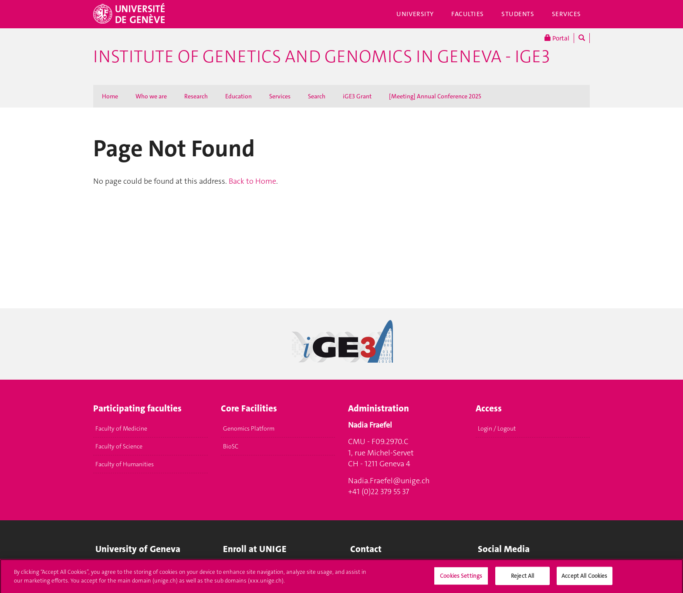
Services (567, 14)
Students (517, 14)
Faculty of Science (118, 446)
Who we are (151, 96)
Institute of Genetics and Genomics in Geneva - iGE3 (321, 56)
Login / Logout (497, 428)
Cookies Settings (461, 579)
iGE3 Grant (357, 96)
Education (238, 96)
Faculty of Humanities (124, 464)
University (415, 14)
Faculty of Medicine (121, 428)
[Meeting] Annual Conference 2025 (435, 96)
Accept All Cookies (584, 579)
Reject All (522, 579)
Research (196, 96)
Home (110, 96)
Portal (556, 38)
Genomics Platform (248, 428)
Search (316, 96)
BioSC (230, 446)
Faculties (467, 14)
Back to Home (252, 181)
